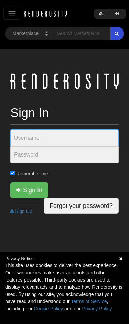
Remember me (29, 173)
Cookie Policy (48, 308)
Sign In (29, 190)
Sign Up (21, 211)
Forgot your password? (81, 205)
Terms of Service (89, 301)
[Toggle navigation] (11, 14)
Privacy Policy (96, 308)
